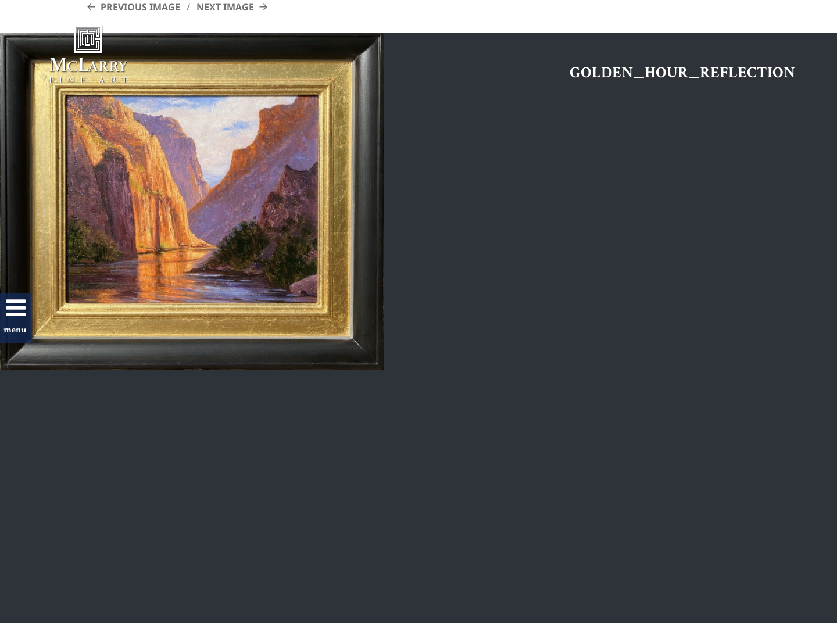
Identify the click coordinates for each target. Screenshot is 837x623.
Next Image (225, 7)
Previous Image (140, 7)
